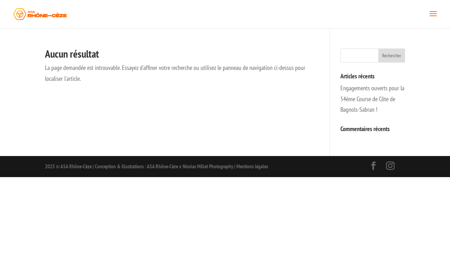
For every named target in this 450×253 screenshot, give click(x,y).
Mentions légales (252, 166)
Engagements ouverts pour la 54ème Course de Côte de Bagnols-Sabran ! (372, 98)
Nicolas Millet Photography (208, 166)
